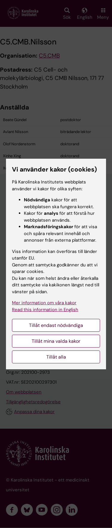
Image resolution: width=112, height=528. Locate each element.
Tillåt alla (56, 357)
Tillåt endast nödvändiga (56, 325)
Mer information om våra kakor (44, 303)
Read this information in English (45, 310)
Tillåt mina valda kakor (56, 341)
